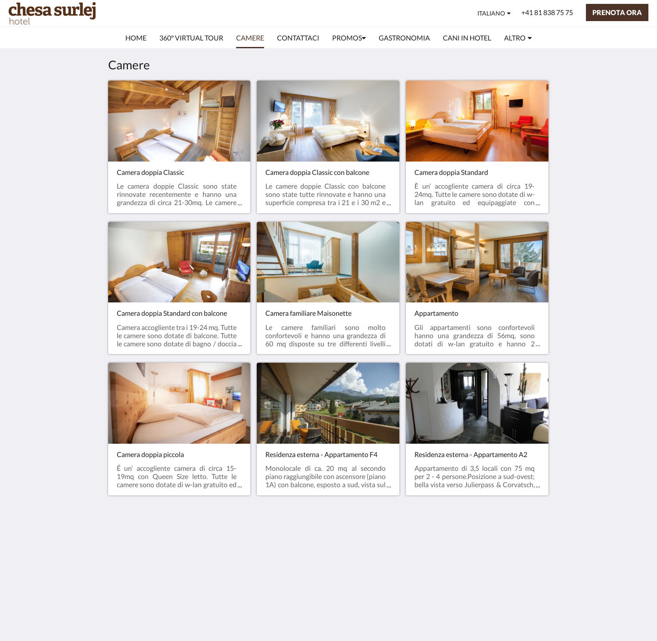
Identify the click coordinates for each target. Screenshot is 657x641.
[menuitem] (135, 38)
